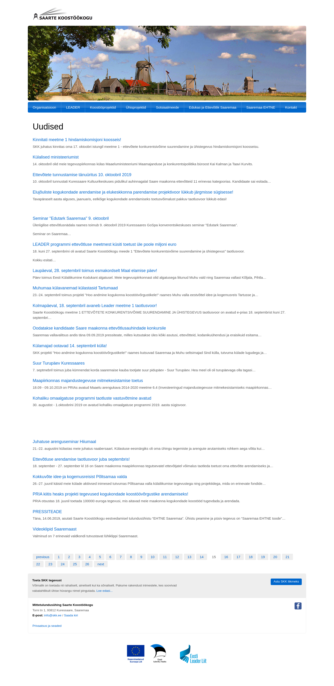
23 (50, 564)
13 (189, 557)
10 (153, 557)
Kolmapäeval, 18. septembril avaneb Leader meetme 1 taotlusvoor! (95, 305)
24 (63, 564)
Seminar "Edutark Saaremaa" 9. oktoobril (71, 218)
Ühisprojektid (136, 107)
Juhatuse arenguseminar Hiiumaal (64, 441)
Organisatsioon (44, 107)
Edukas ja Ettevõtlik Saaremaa (212, 107)
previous (42, 557)
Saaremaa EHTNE (260, 107)
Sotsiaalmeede (167, 107)
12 (177, 557)
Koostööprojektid (103, 107)
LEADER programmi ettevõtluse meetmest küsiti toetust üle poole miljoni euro (104, 244)
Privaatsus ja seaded (46, 626)
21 (287, 557)
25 (75, 564)
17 (239, 557)
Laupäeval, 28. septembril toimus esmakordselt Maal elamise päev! (95, 270)
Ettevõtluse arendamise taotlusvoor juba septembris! (81, 459)
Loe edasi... (104, 590)
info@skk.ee (52, 615)
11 (165, 557)
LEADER (73, 107)
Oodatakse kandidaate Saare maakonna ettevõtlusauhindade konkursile (99, 328)
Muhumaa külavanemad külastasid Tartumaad (75, 288)
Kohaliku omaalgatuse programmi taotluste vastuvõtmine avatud (92, 398)
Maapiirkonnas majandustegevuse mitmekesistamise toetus (88, 380)
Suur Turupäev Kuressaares (59, 363)
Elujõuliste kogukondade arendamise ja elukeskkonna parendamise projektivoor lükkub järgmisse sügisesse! (133, 192)
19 (263, 557)
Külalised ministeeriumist (56, 157)
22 (38, 564)
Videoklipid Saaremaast (55, 529)
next (100, 564)
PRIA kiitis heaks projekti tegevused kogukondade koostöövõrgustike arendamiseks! (110, 494)
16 (226, 557)
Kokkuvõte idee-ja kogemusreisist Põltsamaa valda (80, 476)
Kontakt (291, 107)
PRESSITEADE (47, 511)
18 (251, 557)
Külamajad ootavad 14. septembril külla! (70, 345)
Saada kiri (71, 615)
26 (87, 564)
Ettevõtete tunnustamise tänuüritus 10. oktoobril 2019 (82, 174)
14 (202, 557)
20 (275, 557)
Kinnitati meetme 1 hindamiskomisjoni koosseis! (77, 139)
